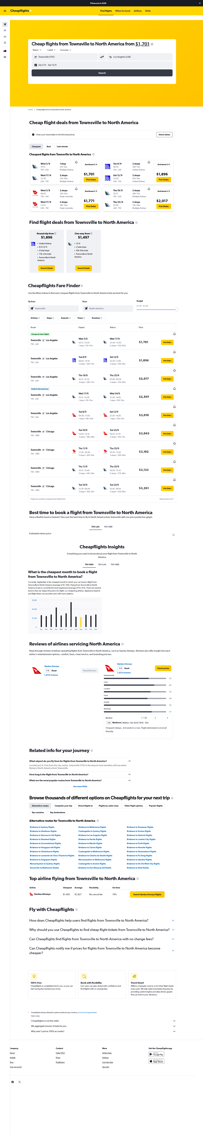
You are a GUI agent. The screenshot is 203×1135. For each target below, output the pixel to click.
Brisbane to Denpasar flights (144, 797)
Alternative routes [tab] (44, 776)
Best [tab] (53, 142)
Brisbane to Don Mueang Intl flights (99, 838)
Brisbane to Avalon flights (143, 801)
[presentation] (156, 39)
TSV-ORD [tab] (113, 497)
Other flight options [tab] (138, 776)
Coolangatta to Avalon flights (96, 834)
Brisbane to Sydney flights (46, 797)
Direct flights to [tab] (90, 776)
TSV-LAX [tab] (100, 497)
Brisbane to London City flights (145, 809)
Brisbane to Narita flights (94, 809)
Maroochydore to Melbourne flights (99, 830)
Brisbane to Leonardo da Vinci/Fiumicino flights (56, 825)
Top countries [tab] (42, 782)
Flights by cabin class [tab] (113, 776)
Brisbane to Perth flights (142, 813)
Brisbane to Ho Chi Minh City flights (147, 834)
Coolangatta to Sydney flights (97, 801)
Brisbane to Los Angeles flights (97, 805)
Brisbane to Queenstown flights (146, 821)
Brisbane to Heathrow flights (47, 801)
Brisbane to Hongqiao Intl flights (49, 817)
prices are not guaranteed (91, 983)
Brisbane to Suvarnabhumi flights (49, 813)
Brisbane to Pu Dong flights (144, 825)
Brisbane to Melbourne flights (96, 797)
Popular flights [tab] (160, 776)
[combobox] (41, 45)
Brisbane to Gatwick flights (144, 805)
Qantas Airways (56, 636)
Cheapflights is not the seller (108, 991)
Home (35, 105)
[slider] (181, 305)
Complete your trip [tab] (68, 776)
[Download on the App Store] (163, 1031)
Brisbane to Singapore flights (47, 830)
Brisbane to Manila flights (95, 813)
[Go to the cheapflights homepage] (21, 10)
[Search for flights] (5, 20)
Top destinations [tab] (62, 782)
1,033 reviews (55, 645)
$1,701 (147, 39)
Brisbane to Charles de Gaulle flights (100, 825)
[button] (200, 3)
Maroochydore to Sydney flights (49, 834)
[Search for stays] (5, 26)
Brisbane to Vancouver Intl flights (49, 805)
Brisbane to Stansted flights (47, 809)
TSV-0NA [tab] (93, 534)
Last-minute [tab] (66, 142)
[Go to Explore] (5, 38)
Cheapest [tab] (40, 142)
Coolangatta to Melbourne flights (98, 821)
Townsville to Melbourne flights (48, 838)
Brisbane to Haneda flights (143, 817)
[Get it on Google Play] (163, 1024)
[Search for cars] (5, 32)
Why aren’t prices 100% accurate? (108, 1001)
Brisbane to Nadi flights (142, 838)
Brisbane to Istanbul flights (143, 830)
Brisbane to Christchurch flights (48, 821)
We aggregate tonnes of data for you (108, 996)
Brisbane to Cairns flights (94, 817)
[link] (51, 263)
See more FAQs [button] (85, 756)
